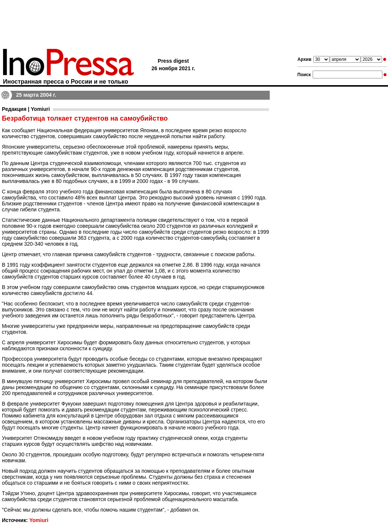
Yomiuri (38, 520)
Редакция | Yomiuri (26, 109)
